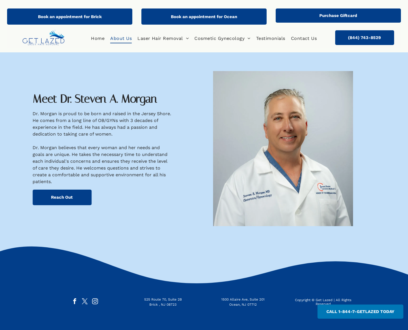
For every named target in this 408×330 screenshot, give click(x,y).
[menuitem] (97, 38)
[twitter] (84, 302)
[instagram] (95, 302)
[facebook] (74, 302)
